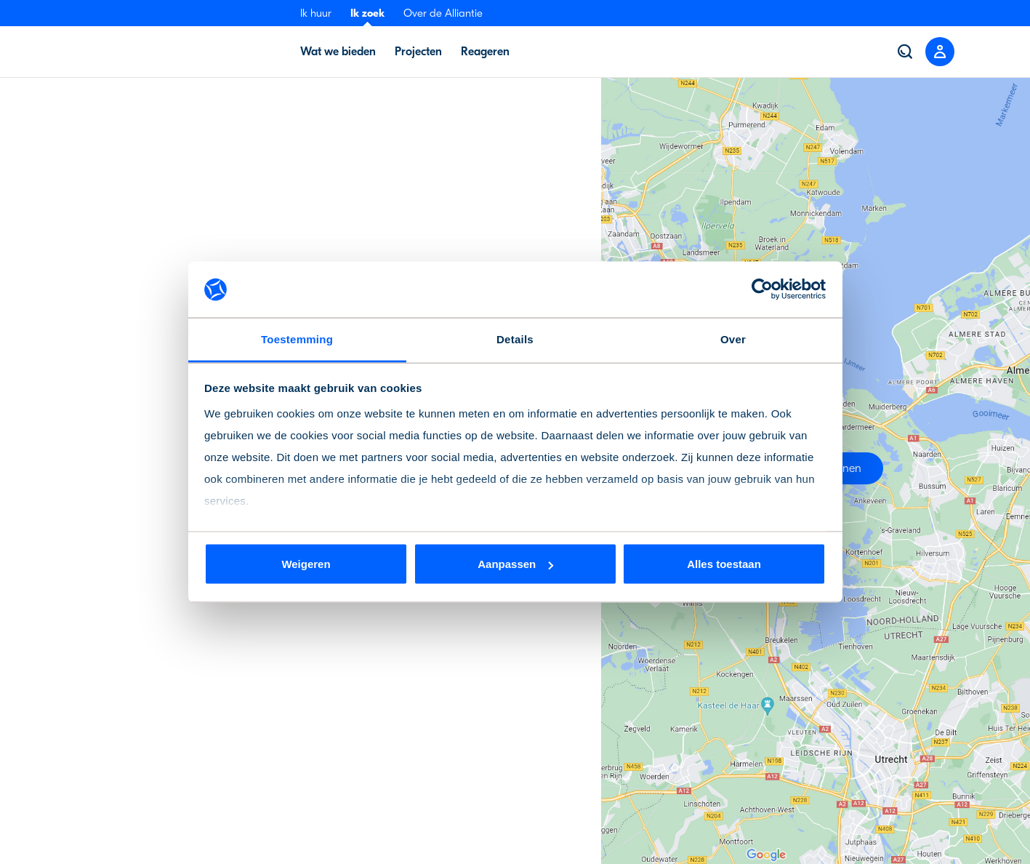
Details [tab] (515, 338)
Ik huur (315, 13)
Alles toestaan (724, 564)
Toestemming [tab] (297, 338)
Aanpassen (515, 564)
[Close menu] (939, 51)
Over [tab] (733, 338)
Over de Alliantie (443, 13)
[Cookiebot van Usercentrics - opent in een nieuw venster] (762, 289)
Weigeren (305, 564)
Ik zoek (367, 13)
